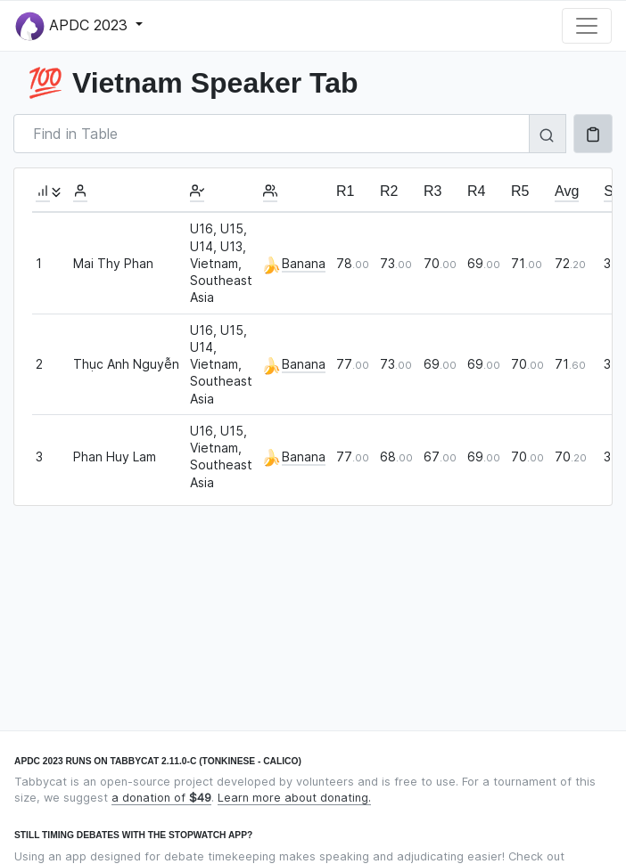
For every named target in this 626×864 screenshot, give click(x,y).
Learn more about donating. (294, 797)
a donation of (161, 797)
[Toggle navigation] (587, 26)
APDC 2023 (73, 26)
